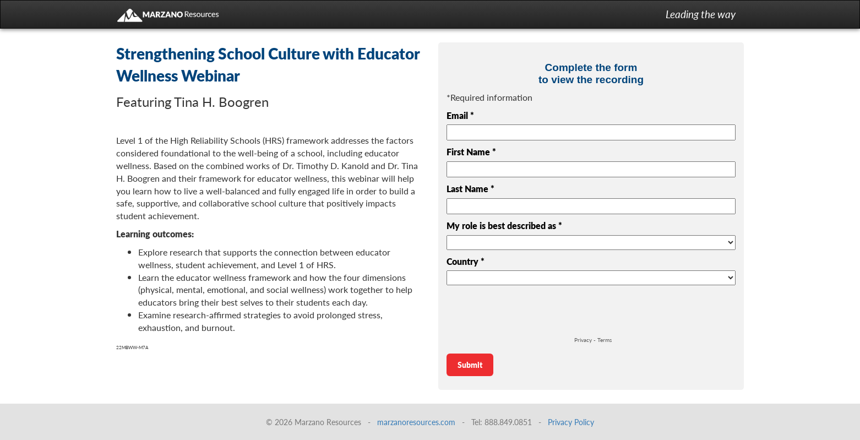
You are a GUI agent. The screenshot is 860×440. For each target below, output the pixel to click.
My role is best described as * (504, 226)
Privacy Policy (571, 421)
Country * (466, 262)
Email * (460, 116)
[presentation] (530, 312)
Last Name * (470, 189)
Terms (604, 340)
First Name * (471, 152)
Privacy (583, 340)
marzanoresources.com (416, 421)
